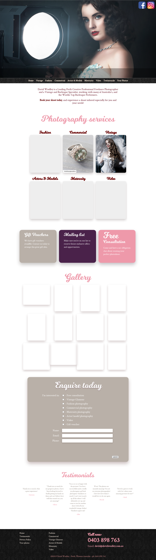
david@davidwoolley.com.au (109, 546)
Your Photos (122, 80)
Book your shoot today (51, 100)
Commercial (59, 80)
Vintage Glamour (56, 539)
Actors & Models (75, 80)
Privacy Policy (25, 539)
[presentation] (94, 449)
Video (98, 80)
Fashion (48, 80)
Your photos (24, 543)
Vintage (39, 80)
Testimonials (109, 80)
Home (31, 80)
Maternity (88, 80)
